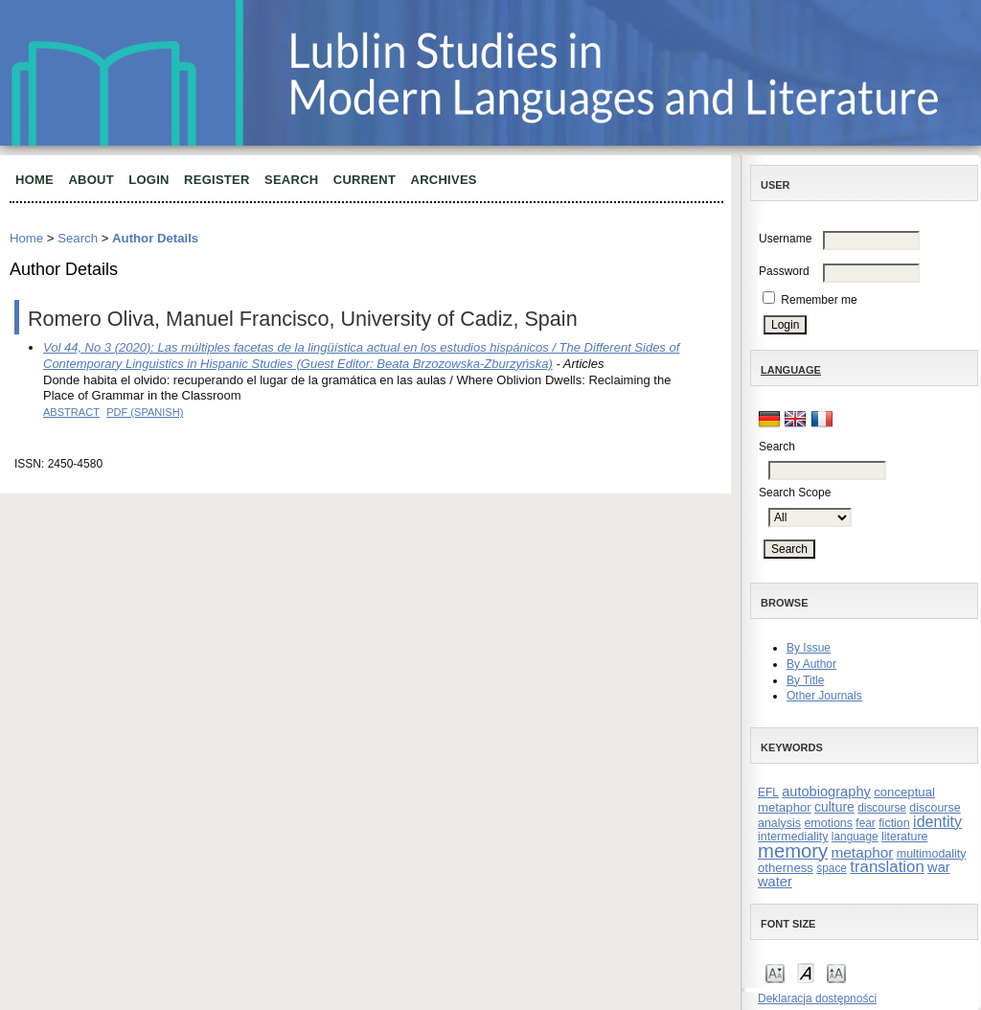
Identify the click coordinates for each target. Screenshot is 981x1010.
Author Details (155, 238)
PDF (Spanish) (144, 412)
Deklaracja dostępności (817, 998)
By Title (805, 680)
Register (217, 179)
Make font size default (805, 972)
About (91, 179)
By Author (811, 664)
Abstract (71, 412)
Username (785, 238)
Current (364, 179)
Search (291, 179)
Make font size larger (836, 972)
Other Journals (824, 695)
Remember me (818, 300)
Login (148, 179)
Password (784, 271)
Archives (444, 179)
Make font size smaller (775, 972)
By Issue (809, 647)
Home (34, 179)
